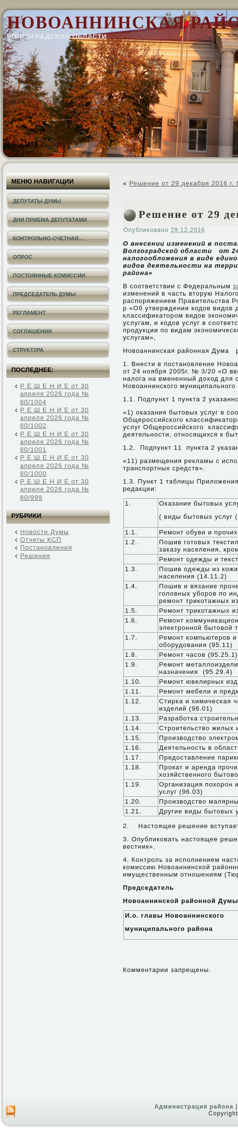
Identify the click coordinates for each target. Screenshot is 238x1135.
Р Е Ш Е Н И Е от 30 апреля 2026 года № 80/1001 (54, 442)
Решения (35, 555)
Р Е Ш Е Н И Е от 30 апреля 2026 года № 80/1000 (54, 465)
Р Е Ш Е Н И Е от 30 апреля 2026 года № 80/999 (54, 489)
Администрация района (193, 1106)
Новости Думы (44, 531)
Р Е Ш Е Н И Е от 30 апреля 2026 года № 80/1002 (54, 418)
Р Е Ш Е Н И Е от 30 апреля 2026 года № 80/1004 (54, 394)
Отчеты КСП (41, 539)
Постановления (46, 547)
